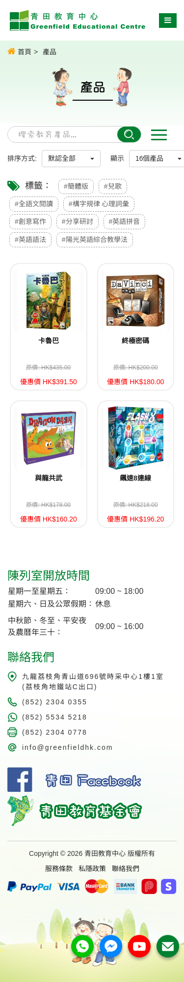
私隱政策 (92, 869)
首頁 (19, 51)
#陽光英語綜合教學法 (95, 239)
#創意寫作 (30, 221)
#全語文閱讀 (34, 204)
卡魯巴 (48, 341)
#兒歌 (113, 186)
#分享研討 (77, 221)
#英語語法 (30, 239)
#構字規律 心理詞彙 (99, 204)
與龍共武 (48, 478)
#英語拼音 (124, 221)
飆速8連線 (135, 478)
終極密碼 (135, 341)
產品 (49, 52)
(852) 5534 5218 (54, 717)
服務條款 (59, 869)
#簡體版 (76, 186)
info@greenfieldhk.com (67, 747)
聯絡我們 (125, 869)
